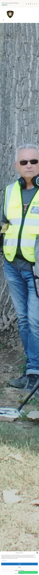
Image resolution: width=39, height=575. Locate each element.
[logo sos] (10, 10)
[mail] (34, 3)
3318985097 (4, 5)
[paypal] (30, 3)
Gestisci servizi (4, 560)
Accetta (19, 564)
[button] (37, 552)
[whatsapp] (32, 3)
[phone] (36, 3)
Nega (19, 567)
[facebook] (26, 3)
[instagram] (28, 3)
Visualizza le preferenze (19, 570)
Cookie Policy (17, 573)
